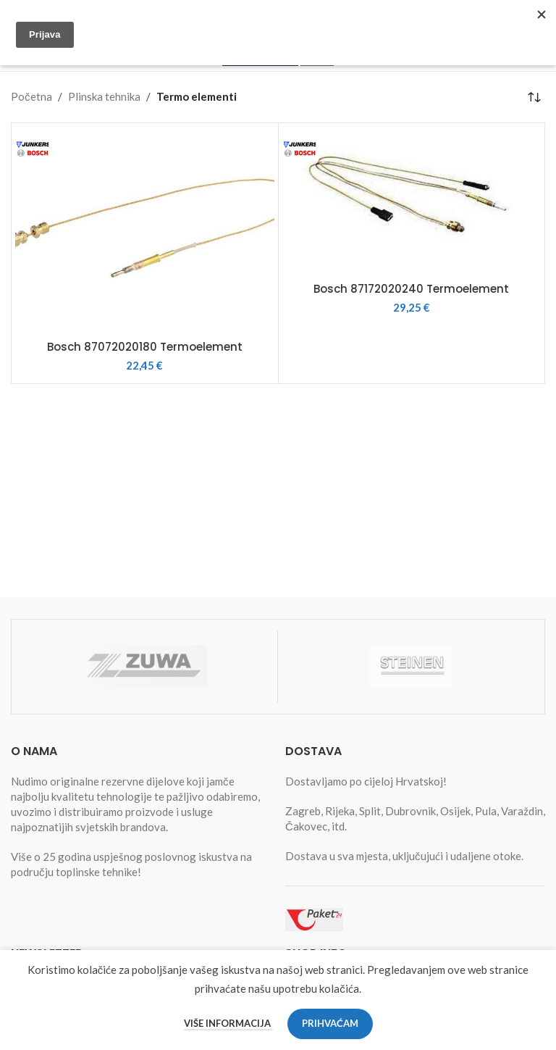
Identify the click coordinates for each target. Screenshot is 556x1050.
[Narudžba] (534, 97)
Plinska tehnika (104, 96)
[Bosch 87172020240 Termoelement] (412, 201)
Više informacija (228, 1023)
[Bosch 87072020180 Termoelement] (144, 230)
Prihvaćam (330, 1023)
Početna (31, 96)
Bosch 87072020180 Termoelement (145, 346)
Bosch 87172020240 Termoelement (411, 288)
